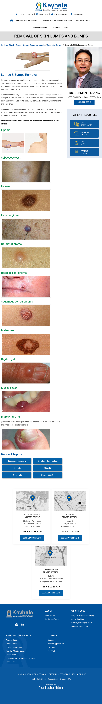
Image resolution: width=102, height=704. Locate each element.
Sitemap (53, 674)
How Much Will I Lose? (80, 626)
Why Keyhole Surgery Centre (82, 623)
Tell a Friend (79, 674)
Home (11, 21)
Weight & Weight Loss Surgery (82, 615)
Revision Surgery (12, 640)
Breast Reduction (48, 475)
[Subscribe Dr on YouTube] (16, 624)
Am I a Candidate (77, 619)
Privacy (43, 674)
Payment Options (85, 133)
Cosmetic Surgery (83, 20)
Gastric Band (11, 654)
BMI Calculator (86, 124)
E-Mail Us (43, 14)
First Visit (56, 28)
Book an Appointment (32, 538)
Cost (66, 28)
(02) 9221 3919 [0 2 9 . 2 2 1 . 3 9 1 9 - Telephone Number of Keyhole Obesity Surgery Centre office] (26, 14)
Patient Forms (84, 152)
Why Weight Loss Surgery (26, 20)
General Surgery (40, 28)
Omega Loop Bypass (14, 647)
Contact (51, 640)
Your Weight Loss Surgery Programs (57, 20)
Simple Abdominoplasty (48, 461)
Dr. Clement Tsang (84, 93)
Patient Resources (84, 115)
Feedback (65, 674)
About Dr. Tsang (84, 102)
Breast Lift (17, 475)
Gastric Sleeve (11, 644)
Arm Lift (17, 468)
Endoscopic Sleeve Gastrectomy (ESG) (20, 658)
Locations (78, 14)
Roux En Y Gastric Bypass (16, 651)
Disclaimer (31, 674)
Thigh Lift (48, 468)
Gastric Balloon (11, 662)
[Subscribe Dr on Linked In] (22, 624)
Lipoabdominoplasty (17, 461)
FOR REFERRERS (60, 14)
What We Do (50, 615)
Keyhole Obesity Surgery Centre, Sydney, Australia (23, 45)
